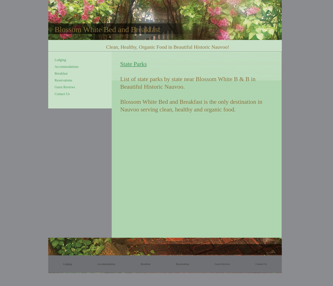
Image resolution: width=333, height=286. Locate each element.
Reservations (63, 80)
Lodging (60, 60)
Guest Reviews (65, 87)
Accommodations (67, 66)
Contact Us (62, 94)
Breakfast (61, 73)
